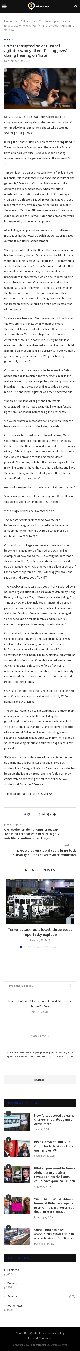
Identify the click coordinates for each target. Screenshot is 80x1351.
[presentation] (36, 1066)
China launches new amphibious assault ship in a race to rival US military (54, 1234)
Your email (40, 1040)
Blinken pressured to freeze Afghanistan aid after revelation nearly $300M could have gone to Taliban (54, 1175)
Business (13, 1270)
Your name (40, 1016)
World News (15, 1306)
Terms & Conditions (40, 1338)
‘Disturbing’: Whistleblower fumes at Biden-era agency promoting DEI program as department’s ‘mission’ (54, 1205)
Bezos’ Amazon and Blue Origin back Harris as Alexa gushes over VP (54, 1146)
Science (41, 1296)
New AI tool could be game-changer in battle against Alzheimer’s (55, 1120)
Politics (25, 21)
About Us (21, 1333)
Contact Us (37, 1333)
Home (8, 21)
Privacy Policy (55, 1333)
